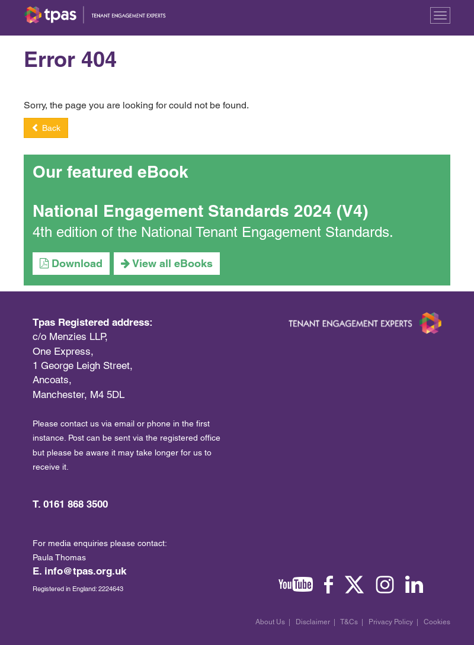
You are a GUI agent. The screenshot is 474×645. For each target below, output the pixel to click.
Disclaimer (313, 622)
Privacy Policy (391, 622)
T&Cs (349, 622)
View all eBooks (167, 263)
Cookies (437, 622)
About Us (270, 622)
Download (71, 263)
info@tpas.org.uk (85, 571)
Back (45, 128)
